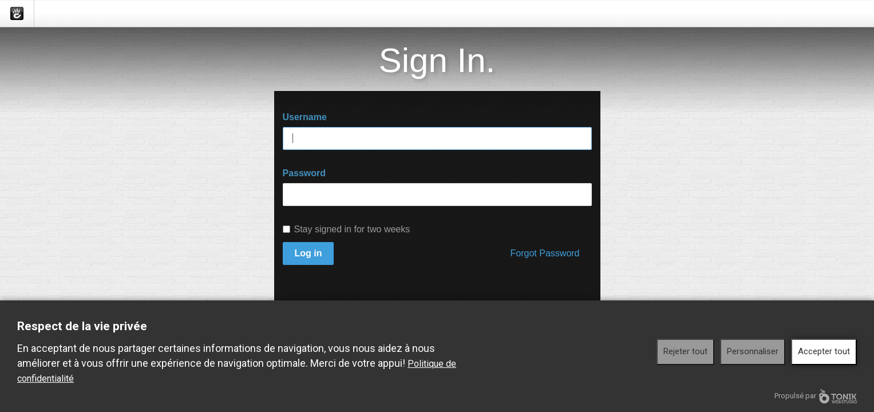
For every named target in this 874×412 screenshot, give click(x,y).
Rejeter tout (685, 351)
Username (305, 117)
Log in (308, 253)
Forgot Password (545, 253)
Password (304, 173)
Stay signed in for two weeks (346, 229)
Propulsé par (815, 396)
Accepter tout (824, 351)
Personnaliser (752, 351)
